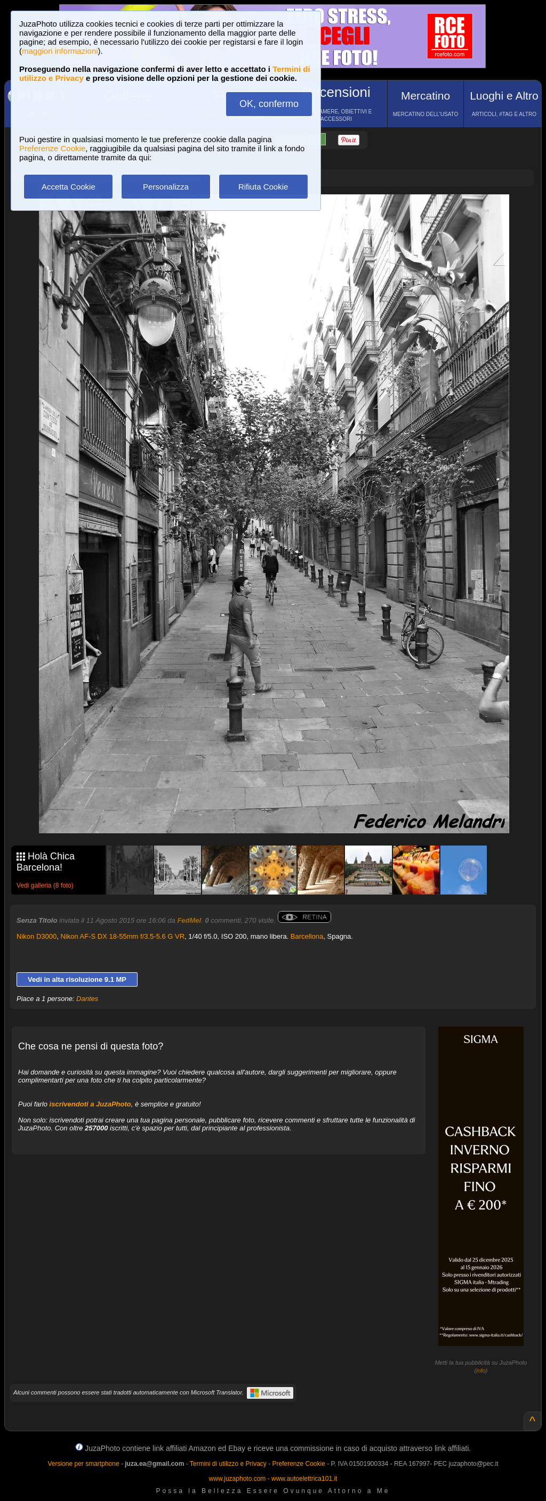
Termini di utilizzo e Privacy (228, 1463)
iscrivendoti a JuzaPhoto (90, 1104)
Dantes (87, 999)
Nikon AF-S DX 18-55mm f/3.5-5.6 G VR (122, 936)
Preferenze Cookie (52, 148)
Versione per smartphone (83, 1463)
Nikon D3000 (37, 936)
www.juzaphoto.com (237, 1478)
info (481, 1370)
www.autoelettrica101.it (304, 1478)
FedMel (189, 920)
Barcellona (307, 936)
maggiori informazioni (60, 50)
